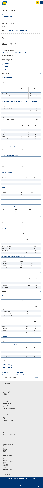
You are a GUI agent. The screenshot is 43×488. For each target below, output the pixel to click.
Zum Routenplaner (21, 372)
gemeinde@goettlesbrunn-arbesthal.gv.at (18, 30)
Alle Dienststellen (8, 374)
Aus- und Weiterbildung (6, 391)
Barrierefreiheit (12, 478)
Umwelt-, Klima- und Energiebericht (8, 444)
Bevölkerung (6, 63)
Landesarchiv (5, 393)
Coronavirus (4, 422)
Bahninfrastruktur (5, 459)
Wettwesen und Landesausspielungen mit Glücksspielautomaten (12, 473)
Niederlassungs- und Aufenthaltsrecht (8, 416)
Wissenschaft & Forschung (7, 397)
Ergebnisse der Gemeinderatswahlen (11, 14)
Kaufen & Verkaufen (5, 385)
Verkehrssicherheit (5, 467)
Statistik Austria (6, 364)
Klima (3, 447)
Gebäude (5, 66)
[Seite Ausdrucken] (21, 486)
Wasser (4, 453)
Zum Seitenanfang (37, 377)
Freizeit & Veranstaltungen (6, 405)
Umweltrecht (4, 451)
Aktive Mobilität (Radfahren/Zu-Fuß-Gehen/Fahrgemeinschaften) (12, 456)
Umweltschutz (5, 452)
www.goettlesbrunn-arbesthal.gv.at (16, 32)
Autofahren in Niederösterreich (7, 458)
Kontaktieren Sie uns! (21, 374)
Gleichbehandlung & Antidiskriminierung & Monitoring (11, 411)
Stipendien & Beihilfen (6, 396)
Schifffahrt (4, 466)
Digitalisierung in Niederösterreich (8, 400)
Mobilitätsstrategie (5, 464)
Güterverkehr (5, 460)
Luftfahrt (4, 463)
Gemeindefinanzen (7, 68)
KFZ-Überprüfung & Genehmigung (8, 461)
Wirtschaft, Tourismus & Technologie (8, 474)
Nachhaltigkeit (5, 449)
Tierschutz (4, 418)
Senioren (4, 417)
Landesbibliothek (5, 394)
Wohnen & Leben (5, 387)
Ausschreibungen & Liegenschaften (8, 471)
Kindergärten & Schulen (6, 392)
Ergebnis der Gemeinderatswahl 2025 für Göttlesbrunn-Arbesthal (15, 52)
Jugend (4, 412)
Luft (3, 448)
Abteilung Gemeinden (7, 367)
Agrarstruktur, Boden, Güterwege (8, 436)
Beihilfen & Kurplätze (6, 428)
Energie (4, 446)
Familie (4, 69)
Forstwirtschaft (5, 437)
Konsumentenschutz (6, 414)
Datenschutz (20, 478)
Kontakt (33, 478)
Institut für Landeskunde (6, 395)
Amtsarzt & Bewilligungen (6, 423)
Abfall (3, 445)
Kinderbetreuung (5, 413)
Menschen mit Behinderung (7, 415)
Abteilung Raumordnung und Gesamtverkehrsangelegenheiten (16, 368)
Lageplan (6, 372)
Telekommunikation (5, 401)
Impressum (27, 478)
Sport (3, 406)
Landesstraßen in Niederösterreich (8, 457)
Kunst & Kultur (5, 432)
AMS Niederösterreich (8, 365)
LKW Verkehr (4, 462)
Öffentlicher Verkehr (6, 465)
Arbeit (4, 64)
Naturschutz (4, 450)
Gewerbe (4, 472)
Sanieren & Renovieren (6, 386)
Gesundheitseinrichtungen (6, 424)
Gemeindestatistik (7, 16)
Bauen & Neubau (5, 384)
